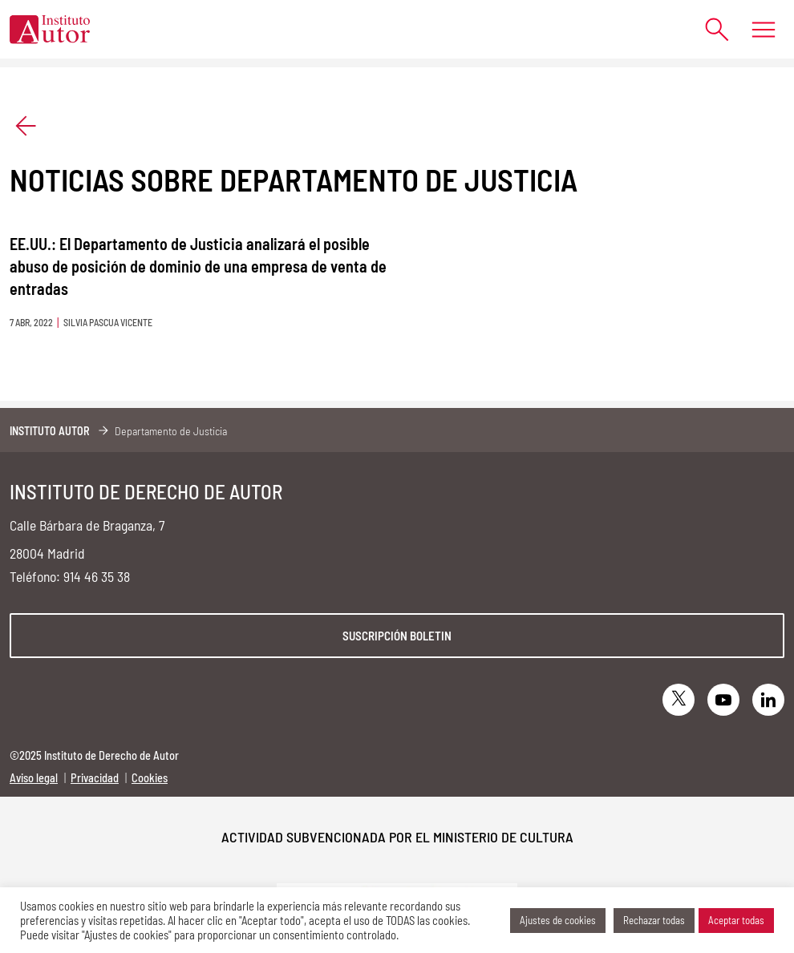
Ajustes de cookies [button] (558, 920)
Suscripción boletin (397, 635)
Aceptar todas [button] (736, 920)
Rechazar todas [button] (654, 920)
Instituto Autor (50, 431)
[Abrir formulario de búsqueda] (709, 29)
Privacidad (95, 778)
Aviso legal (34, 778)
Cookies (150, 778)
